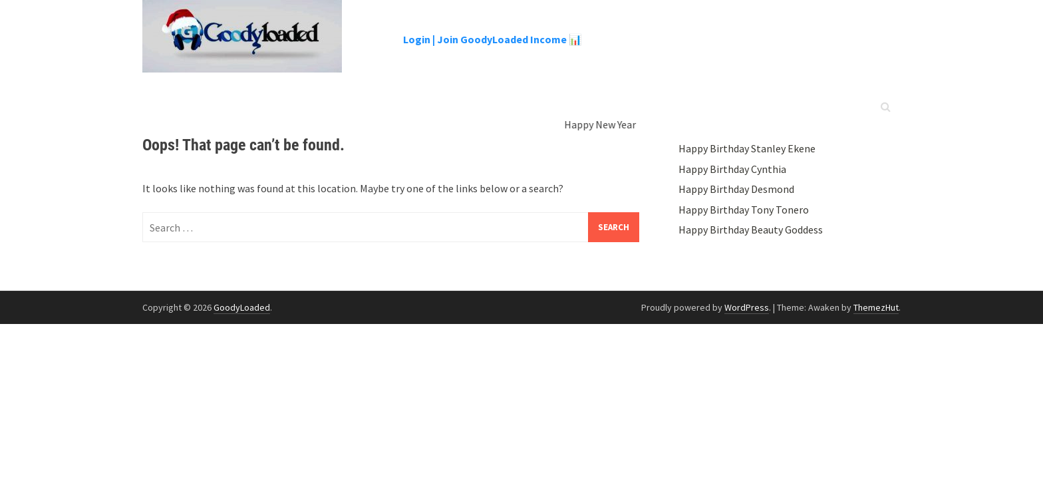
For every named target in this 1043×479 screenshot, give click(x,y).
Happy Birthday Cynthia (732, 169)
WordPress (746, 307)
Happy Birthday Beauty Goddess (750, 229)
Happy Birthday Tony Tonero (743, 209)
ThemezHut (876, 307)
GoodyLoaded (242, 307)
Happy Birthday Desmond (736, 189)
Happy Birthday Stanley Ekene (747, 148)
